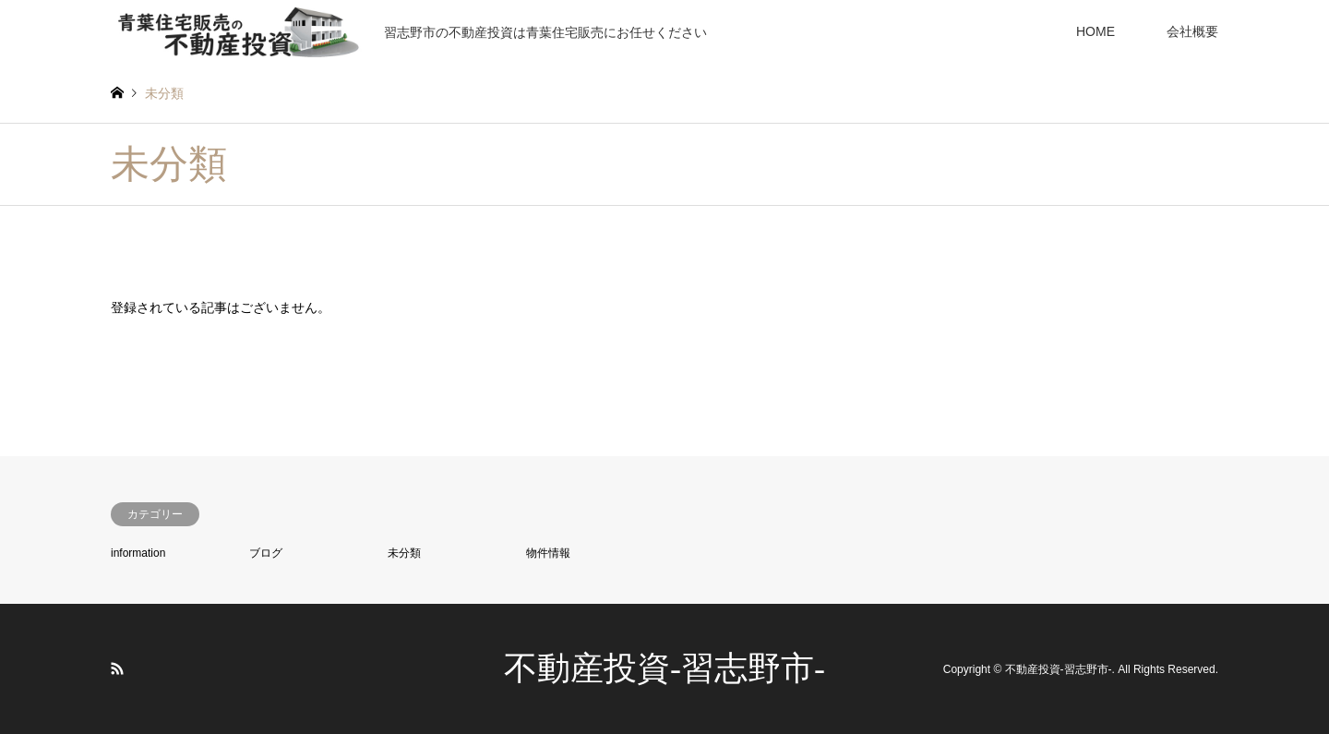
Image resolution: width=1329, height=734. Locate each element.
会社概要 (1192, 31)
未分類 (404, 553)
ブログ (265, 553)
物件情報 (548, 553)
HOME (1095, 31)
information (138, 553)
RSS (117, 668)
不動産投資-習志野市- (664, 668)
